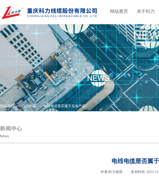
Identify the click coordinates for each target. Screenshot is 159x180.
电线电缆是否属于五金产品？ (66, 105)
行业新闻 (29, 105)
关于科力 (146, 11)
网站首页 (7, 105)
